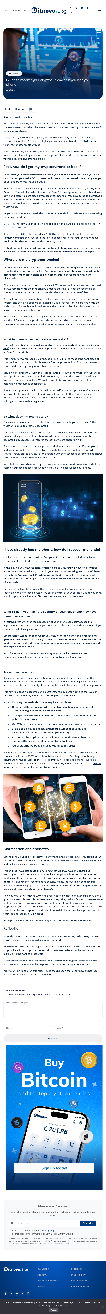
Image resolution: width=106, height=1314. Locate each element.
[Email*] (78, 1028)
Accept (53, 1310)
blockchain (38, 288)
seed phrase (37, 181)
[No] (102, 1306)
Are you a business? (47, 1280)
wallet (7, 302)
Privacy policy (78, 1274)
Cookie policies (79, 1280)
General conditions (81, 1286)
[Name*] (27, 1028)
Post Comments (53, 1038)
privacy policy (47, 1230)
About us (42, 1286)
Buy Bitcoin (43, 1268)
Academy (42, 1274)
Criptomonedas (14, 73)
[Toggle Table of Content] (30, 109)
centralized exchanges (76, 885)
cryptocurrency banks (38, 888)
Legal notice (77, 1268)
